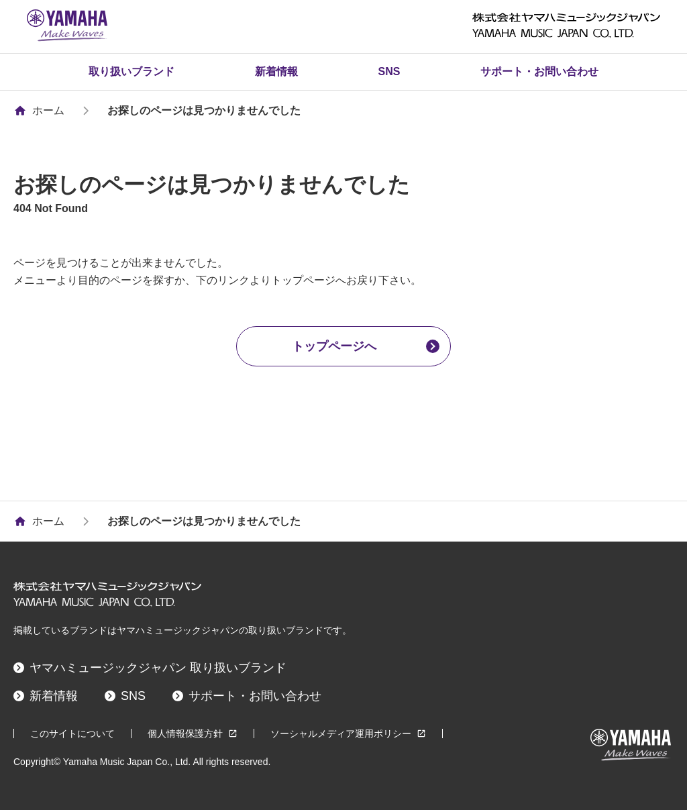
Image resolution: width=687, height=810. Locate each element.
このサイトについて (72, 733)
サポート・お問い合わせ (539, 71)
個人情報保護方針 (192, 733)
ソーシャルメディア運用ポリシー (348, 733)
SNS (389, 71)
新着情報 (276, 71)
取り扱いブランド (131, 71)
